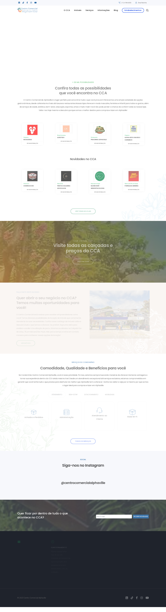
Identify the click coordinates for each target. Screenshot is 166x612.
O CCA (67, 10)
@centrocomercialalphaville (83, 487)
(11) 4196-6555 (126, 3)
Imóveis (77, 10)
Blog (116, 10)
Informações (104, 10)
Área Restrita (142, 3)
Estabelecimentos (133, 10)
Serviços (89, 10)
